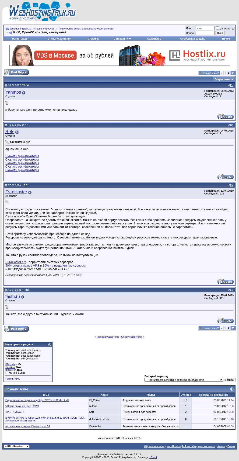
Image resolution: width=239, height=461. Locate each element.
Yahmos (13, 92)
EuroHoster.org (15, 262)
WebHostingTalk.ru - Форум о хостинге (191, 446)
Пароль (190, 33)
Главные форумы (44, 28)
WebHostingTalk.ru (20, 28)
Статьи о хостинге (58, 38)
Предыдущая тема (108, 336)
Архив (221, 446)
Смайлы (10, 367)
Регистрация (20, 38)
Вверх (231, 446)
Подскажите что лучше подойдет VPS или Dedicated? (37, 400)
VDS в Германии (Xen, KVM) (22, 406)
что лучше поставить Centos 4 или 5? (27, 426)
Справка (93, 38)
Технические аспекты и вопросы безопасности (85, 28)
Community (122, 38)
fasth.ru (12, 296)
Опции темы (222, 79)
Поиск (226, 38)
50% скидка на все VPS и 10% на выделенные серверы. (45, 265)
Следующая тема (131, 336)
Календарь (154, 38)
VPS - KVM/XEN (14, 411)
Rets (9, 131)
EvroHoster (16, 191)
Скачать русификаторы (22, 156)
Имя (188, 28)
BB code (10, 364)
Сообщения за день (192, 38)
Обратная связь (154, 446)
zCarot (153, 457)
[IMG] (8, 370)
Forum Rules (12, 378)
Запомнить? (225, 28)
